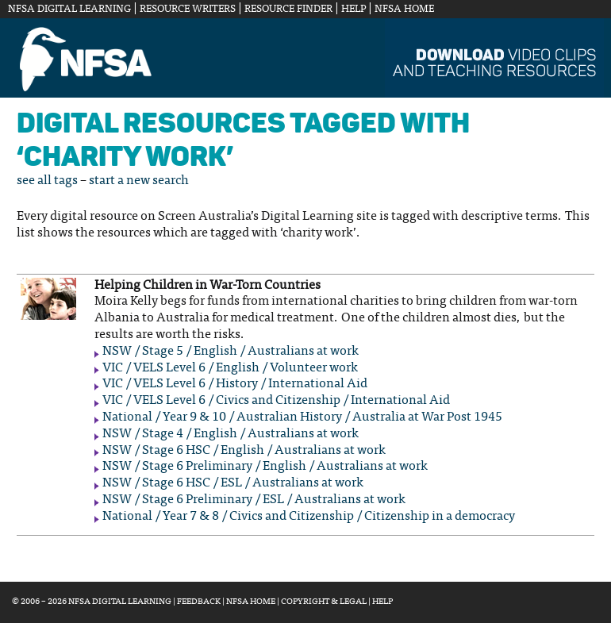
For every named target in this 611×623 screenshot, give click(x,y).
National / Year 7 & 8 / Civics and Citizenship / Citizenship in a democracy (308, 516)
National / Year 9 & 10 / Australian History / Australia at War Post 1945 (302, 417)
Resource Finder (288, 9)
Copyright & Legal (324, 602)
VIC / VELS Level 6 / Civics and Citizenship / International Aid (276, 400)
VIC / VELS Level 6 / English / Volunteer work (230, 368)
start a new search (139, 181)
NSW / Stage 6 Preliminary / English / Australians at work (265, 466)
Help (353, 9)
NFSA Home (404, 9)
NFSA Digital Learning (69, 9)
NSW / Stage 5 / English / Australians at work (230, 351)
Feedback (199, 602)
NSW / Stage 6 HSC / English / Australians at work (244, 450)
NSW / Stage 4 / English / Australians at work (230, 434)
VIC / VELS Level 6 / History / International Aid (234, 384)
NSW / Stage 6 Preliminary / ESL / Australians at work (253, 500)
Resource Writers (188, 9)
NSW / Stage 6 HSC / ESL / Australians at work (232, 483)
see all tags (47, 181)
